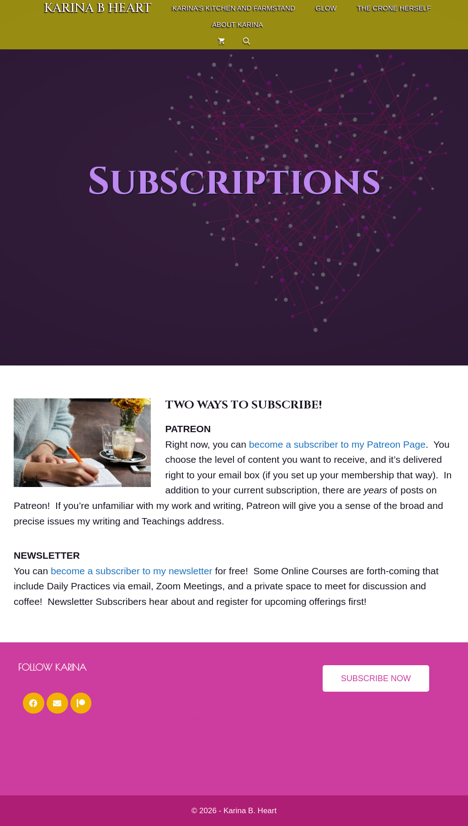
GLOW (326, 8)
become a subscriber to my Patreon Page (337, 444)
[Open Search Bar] (246, 41)
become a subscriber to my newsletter (132, 571)
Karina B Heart (98, 8)
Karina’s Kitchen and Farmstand (233, 8)
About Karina (237, 24)
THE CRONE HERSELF (394, 8)
